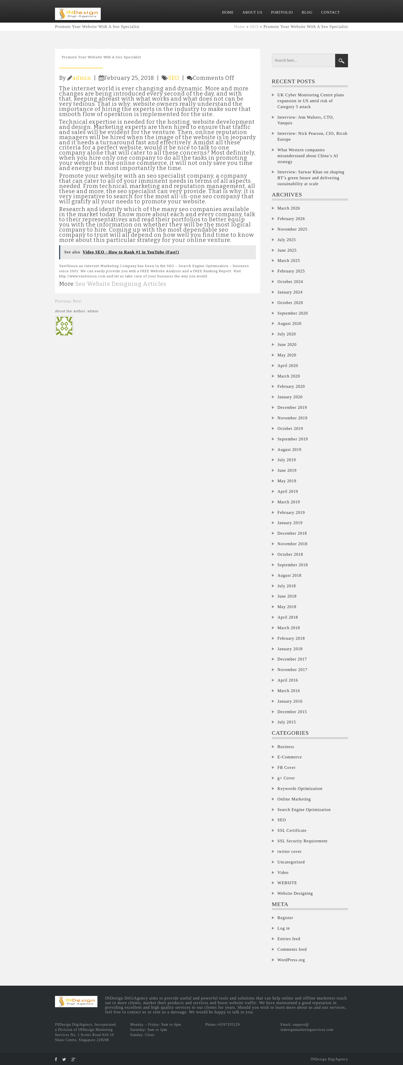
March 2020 (289, 376)
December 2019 (292, 407)
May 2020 (287, 355)
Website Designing (295, 893)
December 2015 (292, 712)
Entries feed (289, 939)
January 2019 (290, 523)
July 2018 (287, 586)
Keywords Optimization (300, 788)
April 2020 (288, 365)
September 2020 (293, 313)
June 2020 (287, 344)
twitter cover (290, 851)
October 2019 (290, 428)
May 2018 (287, 607)
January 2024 (290, 292)
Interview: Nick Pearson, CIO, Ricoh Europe (312, 136)
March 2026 (289, 208)
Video (283, 872)
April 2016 (288, 680)
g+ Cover (286, 778)
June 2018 (287, 596)
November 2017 (293, 669)
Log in (284, 928)
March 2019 (289, 502)
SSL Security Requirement (303, 841)
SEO (254, 26)
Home (239, 26)
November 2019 (293, 418)
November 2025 (293, 229)
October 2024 (290, 281)
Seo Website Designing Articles (120, 283)
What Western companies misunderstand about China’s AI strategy (308, 156)
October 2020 (290, 302)
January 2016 (290, 701)
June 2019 (287, 470)
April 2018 (288, 617)
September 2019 (293, 439)
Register (285, 918)
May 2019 (287, 481)
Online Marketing (294, 799)
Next (77, 301)
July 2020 (287, 334)
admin (81, 77)
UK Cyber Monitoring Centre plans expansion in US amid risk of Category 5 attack (311, 101)
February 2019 (291, 512)
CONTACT (330, 12)
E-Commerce (290, 757)
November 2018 (293, 544)
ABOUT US (252, 12)
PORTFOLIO (282, 12)
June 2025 (287, 250)
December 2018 (292, 533)
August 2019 (289, 449)
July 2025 (287, 240)
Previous (63, 301)
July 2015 (287, 722)
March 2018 (289, 628)
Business (286, 746)
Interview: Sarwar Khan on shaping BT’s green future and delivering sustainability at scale (311, 178)
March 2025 (289, 260)
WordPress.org (291, 960)
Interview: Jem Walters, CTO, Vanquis (306, 120)
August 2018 (289, 575)
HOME (228, 12)
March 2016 (289, 691)
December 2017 (292, 659)
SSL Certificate (292, 830)
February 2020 (291, 386)
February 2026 (291, 218)
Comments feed (292, 949)
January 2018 (290, 649)
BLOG (307, 12)
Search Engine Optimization (304, 809)
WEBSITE (287, 883)
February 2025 (291, 271)
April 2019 (288, 491)
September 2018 (293, 565)
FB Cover (287, 767)
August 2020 (289, 323)
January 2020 (290, 397)
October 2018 (290, 554)
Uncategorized (291, 862)
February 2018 (291, 638)
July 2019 (287, 460)
